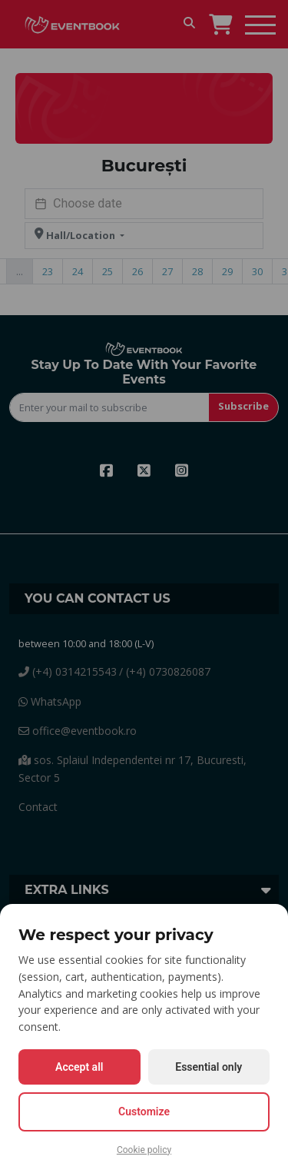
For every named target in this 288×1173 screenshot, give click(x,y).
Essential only (208, 1067)
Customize (144, 1111)
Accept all (79, 1067)
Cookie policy (144, 1150)
